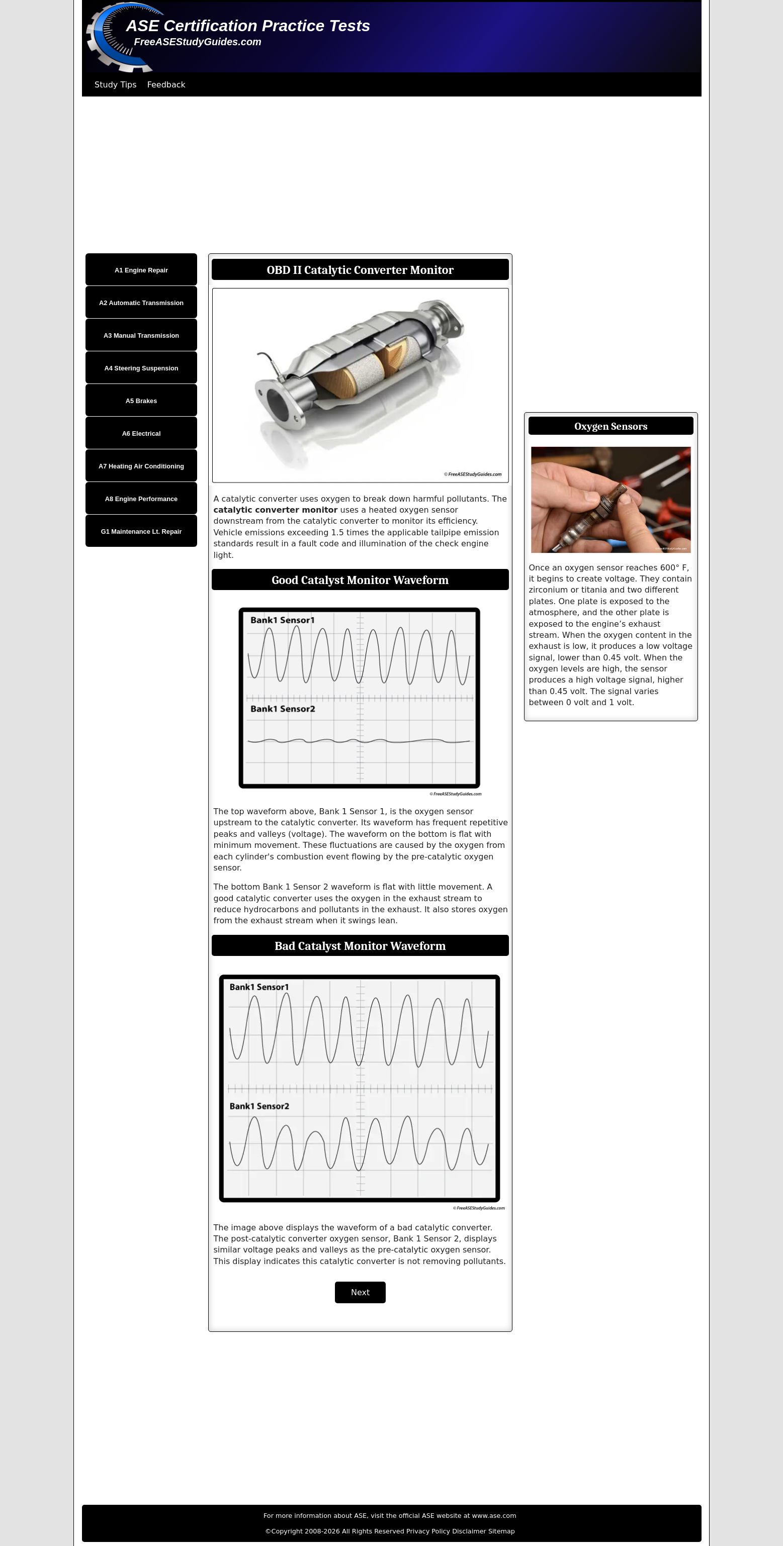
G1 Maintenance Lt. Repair (141, 531)
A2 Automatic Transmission (141, 303)
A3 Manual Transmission (141, 335)
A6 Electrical (141, 433)
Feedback (166, 84)
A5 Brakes (141, 401)
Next (360, 1292)
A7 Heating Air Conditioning (141, 466)
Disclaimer (469, 1531)
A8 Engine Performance (141, 499)
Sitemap (501, 1531)
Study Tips (116, 84)
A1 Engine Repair (141, 270)
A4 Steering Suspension (141, 368)
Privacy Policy (428, 1531)
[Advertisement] (383, 175)
